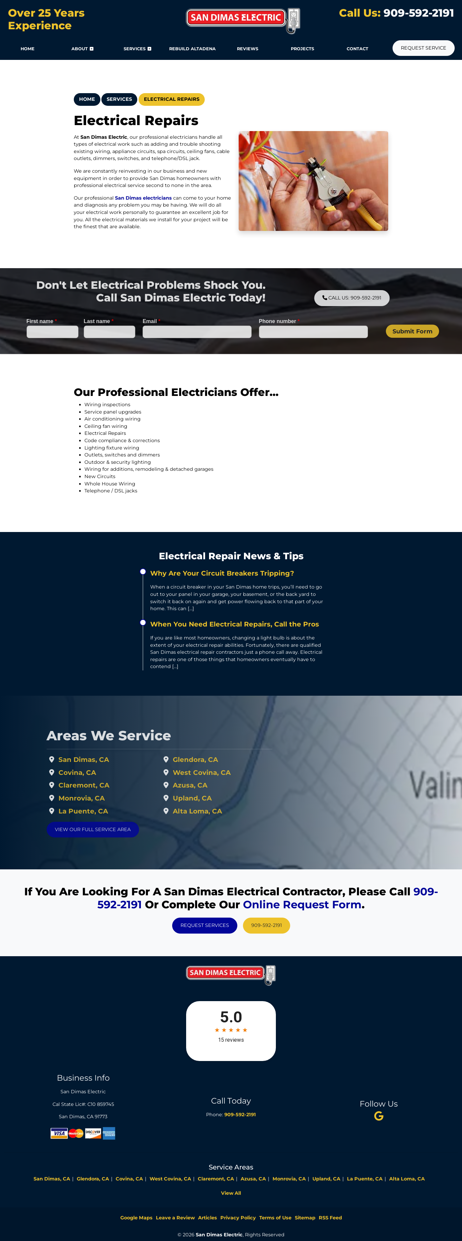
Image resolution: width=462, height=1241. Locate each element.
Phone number (279, 339)
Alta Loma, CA (214, 811)
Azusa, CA (207, 785)
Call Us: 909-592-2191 (369, 298)
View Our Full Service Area (110, 829)
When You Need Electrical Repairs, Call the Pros (234, 624)
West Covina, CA (219, 773)
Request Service (423, 48)
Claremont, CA (101, 785)
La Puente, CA (100, 811)
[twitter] (379, 1116)
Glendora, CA (212, 760)
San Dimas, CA (101, 760)
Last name (99, 339)
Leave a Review (175, 1218)
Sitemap (305, 1218)
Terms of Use (275, 1218)
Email (151, 339)
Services (119, 99)
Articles (207, 1218)
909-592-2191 (417, 12)
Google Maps (136, 1218)
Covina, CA (94, 773)
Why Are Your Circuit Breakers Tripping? (222, 573)
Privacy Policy (238, 1218)
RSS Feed (330, 1218)
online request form (302, 904)
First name (42, 339)
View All (231, 1193)
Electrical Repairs (171, 99)
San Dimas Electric (219, 1235)
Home (87, 99)
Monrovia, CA (99, 798)
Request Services (204, 925)
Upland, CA (209, 798)
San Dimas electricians (143, 198)
